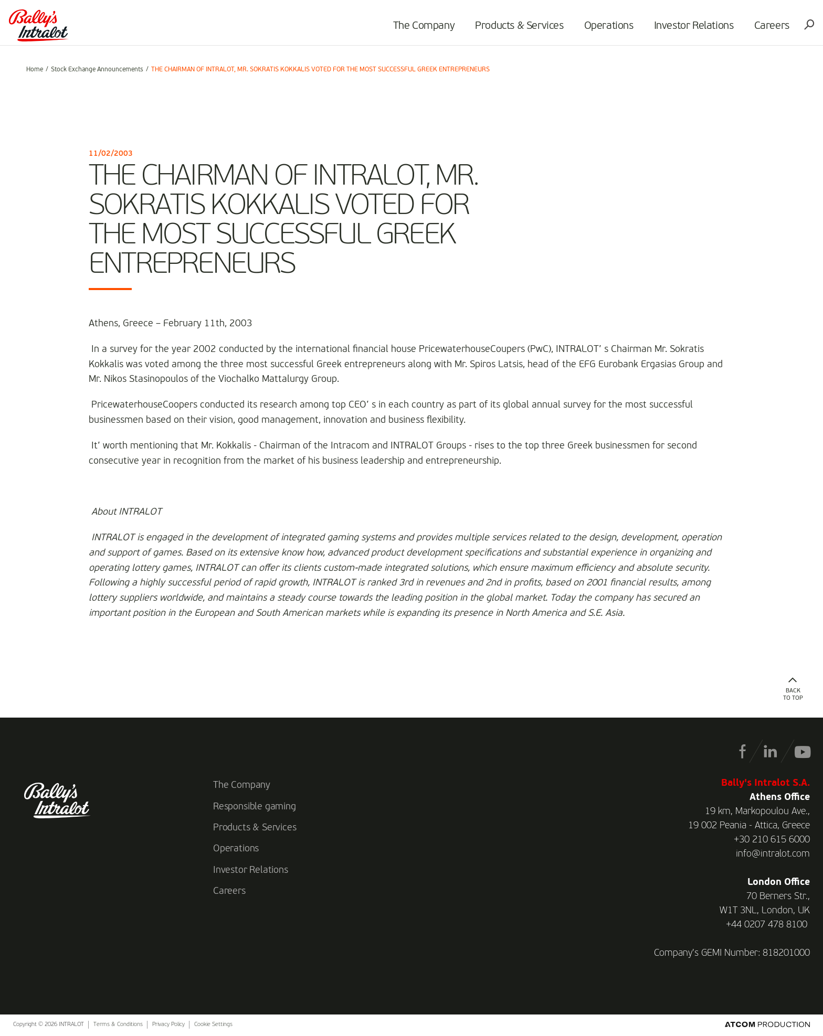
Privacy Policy (168, 1025)
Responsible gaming (254, 806)
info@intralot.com (773, 854)
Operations (595, 29)
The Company (410, 29)
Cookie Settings (213, 1025)
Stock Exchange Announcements (97, 70)
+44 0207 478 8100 (766, 925)
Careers (758, 29)
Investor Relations (680, 29)
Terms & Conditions (118, 1025)
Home (34, 70)
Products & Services (506, 29)
